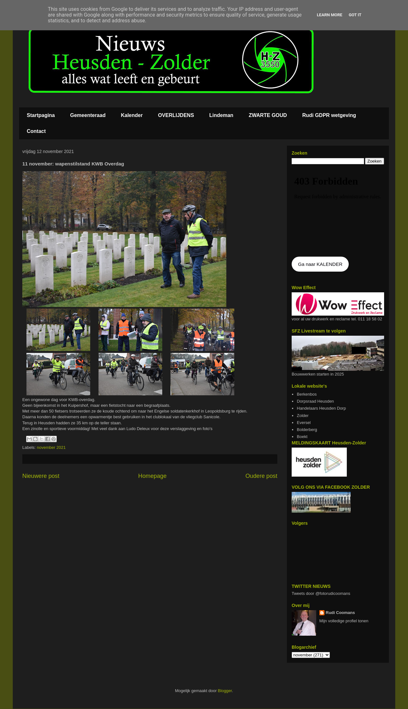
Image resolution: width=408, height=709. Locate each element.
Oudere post (261, 476)
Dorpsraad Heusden (315, 401)
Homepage (152, 476)
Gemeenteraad (88, 115)
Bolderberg (307, 429)
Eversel (303, 422)
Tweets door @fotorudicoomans (321, 593)
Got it (355, 14)
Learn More (329, 14)
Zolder (303, 415)
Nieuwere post (40, 476)
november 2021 (51, 447)
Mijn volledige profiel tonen (343, 620)
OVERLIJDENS (176, 115)
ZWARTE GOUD (268, 115)
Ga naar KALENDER (320, 264)
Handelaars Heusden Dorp (321, 408)
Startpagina (41, 115)
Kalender (131, 115)
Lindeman (221, 115)
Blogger (225, 690)
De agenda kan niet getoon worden (338, 211)
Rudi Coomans (340, 612)
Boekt (302, 436)
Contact (36, 131)
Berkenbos (307, 394)
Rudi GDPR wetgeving (329, 115)
